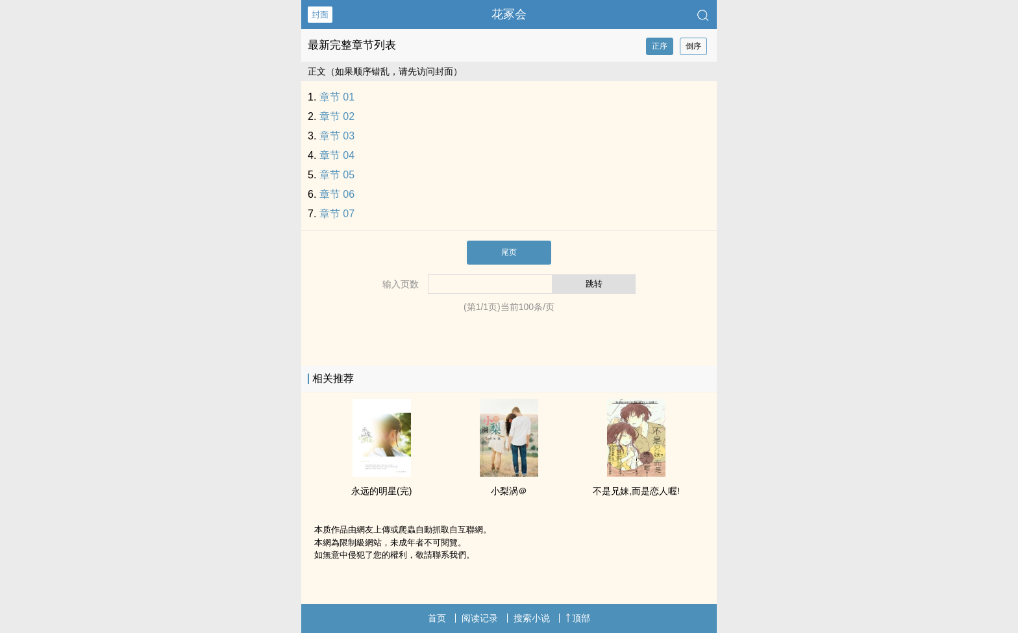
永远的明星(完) (381, 491)
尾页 (509, 252)
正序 (659, 46)
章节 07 (336, 213)
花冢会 (509, 14)
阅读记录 (480, 618)
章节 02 (336, 116)
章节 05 (336, 174)
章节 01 (336, 96)
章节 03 (336, 135)
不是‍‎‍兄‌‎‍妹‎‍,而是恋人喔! (636, 491)
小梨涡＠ (509, 491)
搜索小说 (532, 618)
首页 (437, 618)
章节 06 (336, 194)
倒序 (693, 46)
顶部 (577, 618)
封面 (320, 14)
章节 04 (336, 155)
